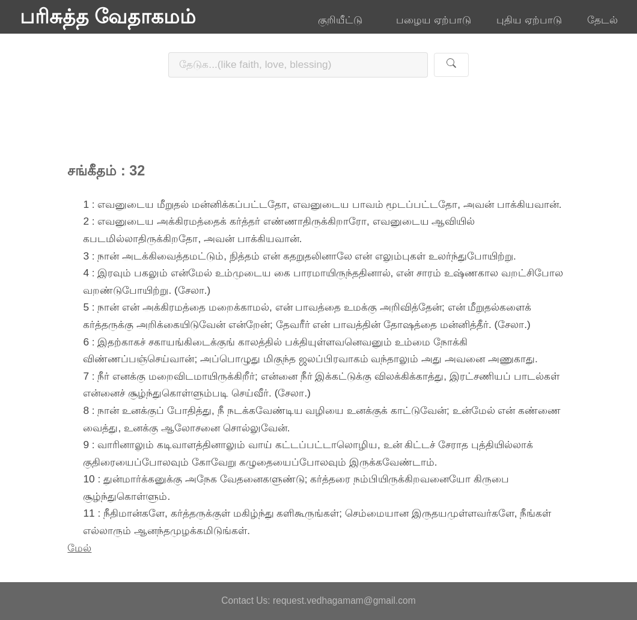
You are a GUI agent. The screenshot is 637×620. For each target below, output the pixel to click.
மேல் (79, 548)
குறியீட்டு (344, 20)
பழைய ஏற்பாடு (433, 20)
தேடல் (602, 20)
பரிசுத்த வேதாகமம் (108, 17)
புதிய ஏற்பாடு (529, 20)
